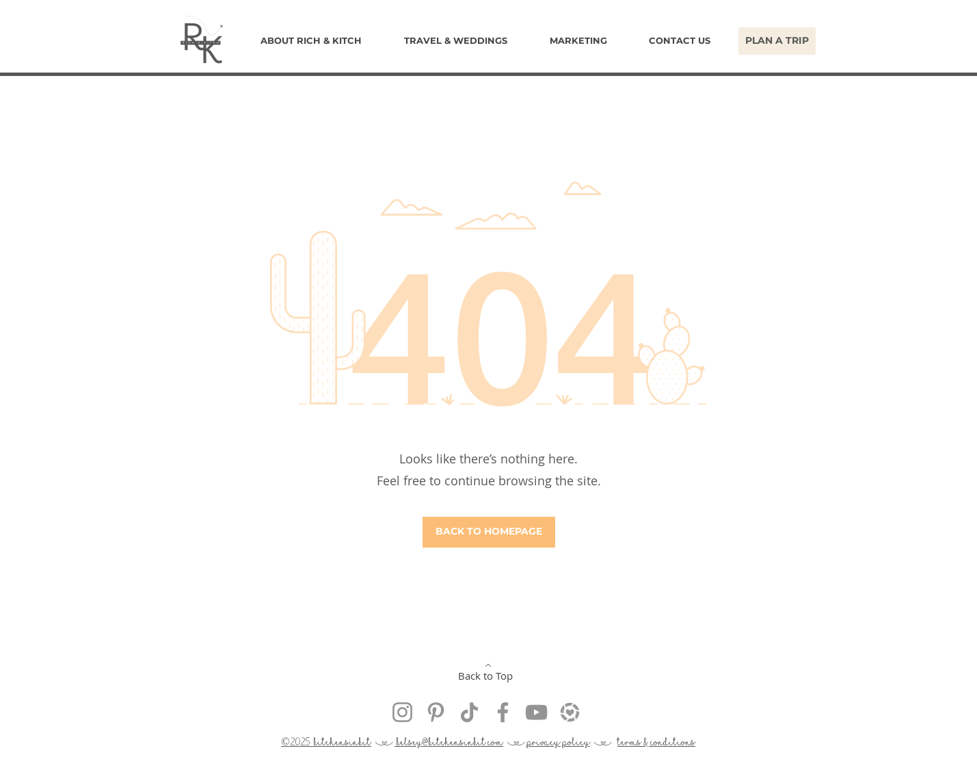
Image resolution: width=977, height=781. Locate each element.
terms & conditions (656, 742)
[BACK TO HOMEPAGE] (489, 532)
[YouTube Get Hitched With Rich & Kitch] (536, 712)
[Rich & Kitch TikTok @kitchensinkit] (469, 712)
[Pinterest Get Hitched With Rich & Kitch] (436, 712)
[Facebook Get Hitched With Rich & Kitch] (503, 712)
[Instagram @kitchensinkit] (402, 712)
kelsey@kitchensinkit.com (448, 742)
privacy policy (558, 742)
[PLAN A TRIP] (777, 41)
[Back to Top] (486, 672)
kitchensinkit (342, 742)
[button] (455, 41)
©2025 (297, 742)
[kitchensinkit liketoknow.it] (570, 712)
